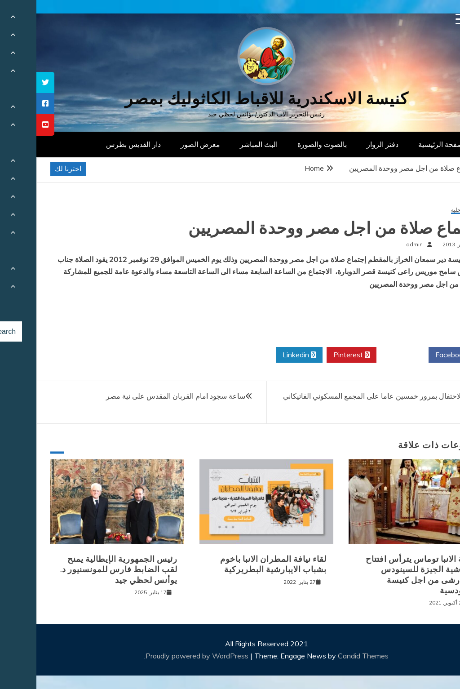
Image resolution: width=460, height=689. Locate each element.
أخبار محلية (427, 210)
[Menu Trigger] (424, 19)
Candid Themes (326, 655)
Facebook (418, 355)
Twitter (366, 355)
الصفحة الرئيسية (406, 144)
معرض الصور (164, 144)
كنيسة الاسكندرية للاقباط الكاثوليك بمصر (230, 98)
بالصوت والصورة (285, 144)
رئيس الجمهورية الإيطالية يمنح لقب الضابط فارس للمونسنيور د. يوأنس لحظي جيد (82, 570)
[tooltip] (9, 82)
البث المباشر (222, 144)
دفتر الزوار (346, 144)
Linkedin (262, 355)
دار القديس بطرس (97, 144)
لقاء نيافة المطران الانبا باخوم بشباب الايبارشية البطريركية (237, 564)
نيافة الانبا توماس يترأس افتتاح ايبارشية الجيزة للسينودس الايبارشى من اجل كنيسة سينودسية (384, 575)
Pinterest (315, 355)
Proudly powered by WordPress (161, 655)
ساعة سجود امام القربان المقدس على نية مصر (139, 395)
